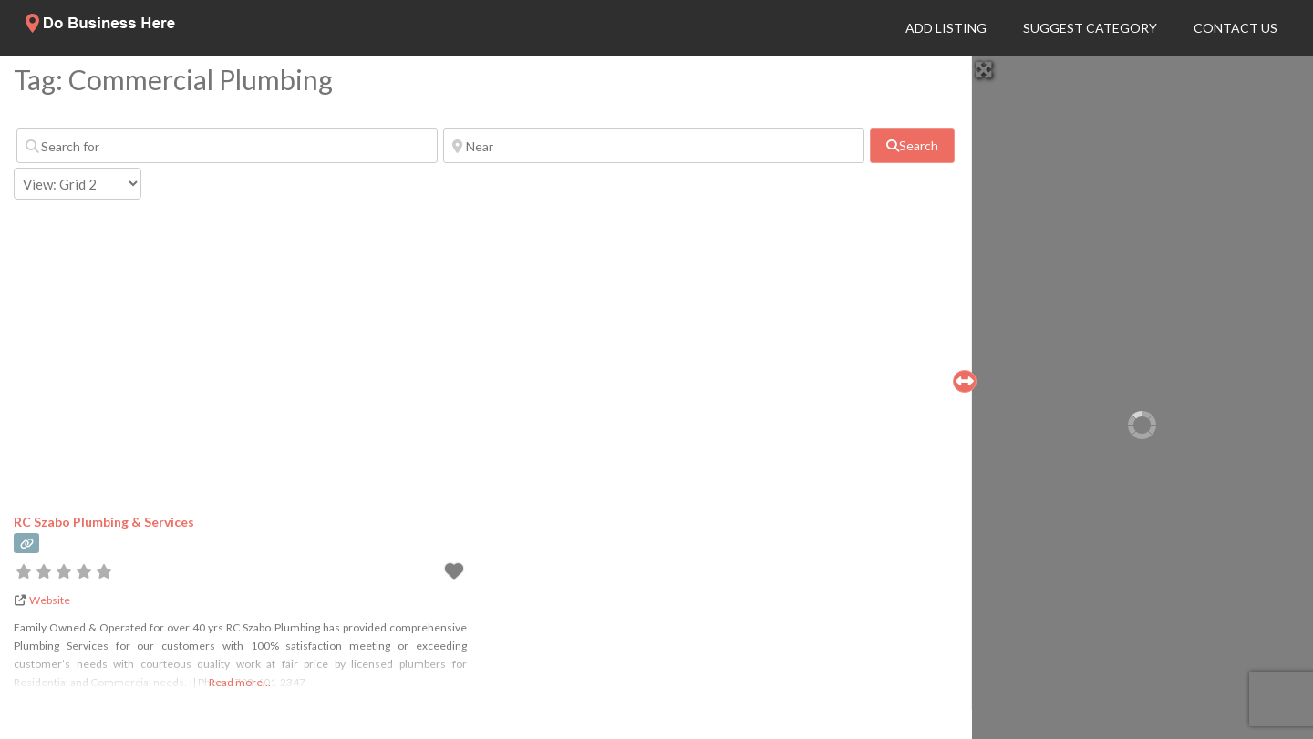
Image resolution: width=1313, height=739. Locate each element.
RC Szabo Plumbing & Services (104, 521)
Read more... (240, 682)
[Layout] (77, 184)
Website (49, 600)
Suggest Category (1090, 28)
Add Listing (946, 28)
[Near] (653, 145)
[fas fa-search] (912, 145)
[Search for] (227, 145)
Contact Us (1235, 28)
